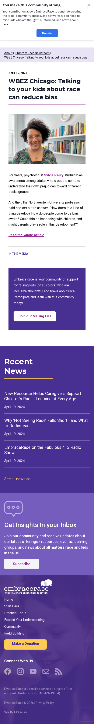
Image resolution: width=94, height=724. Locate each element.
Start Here (11, 606)
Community (12, 627)
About (8, 53)
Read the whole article (26, 235)
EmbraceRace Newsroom (32, 53)
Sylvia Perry (53, 175)
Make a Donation (25, 644)
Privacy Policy (45, 702)
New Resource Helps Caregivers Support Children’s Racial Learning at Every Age (42, 396)
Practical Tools (15, 613)
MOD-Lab (20, 712)
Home (8, 599)
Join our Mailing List (37, 317)
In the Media (18, 253)
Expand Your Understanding (24, 620)
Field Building (14, 633)
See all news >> (17, 479)
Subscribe (21, 564)
